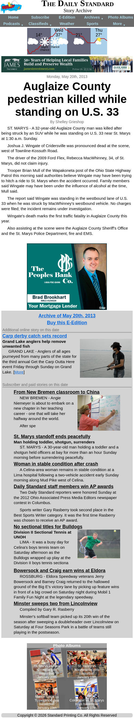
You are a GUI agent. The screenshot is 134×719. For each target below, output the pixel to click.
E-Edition (67, 17)
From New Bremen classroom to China (56, 392)
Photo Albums (120, 17)
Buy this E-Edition (67, 322)
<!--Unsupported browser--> (67, 676)
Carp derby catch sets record (34, 336)
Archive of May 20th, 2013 (66, 315)
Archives (94, 17)
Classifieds (40, 24)
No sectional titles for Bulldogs (48, 526)
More (119, 24)
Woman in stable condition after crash (56, 464)
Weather (67, 24)
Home (13, 17)
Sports (92, 24)
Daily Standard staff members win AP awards (63, 486)
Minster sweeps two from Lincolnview (55, 603)
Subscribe (40, 17)
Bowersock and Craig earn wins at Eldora (59, 570)
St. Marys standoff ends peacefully (52, 436)
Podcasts (13, 24)
